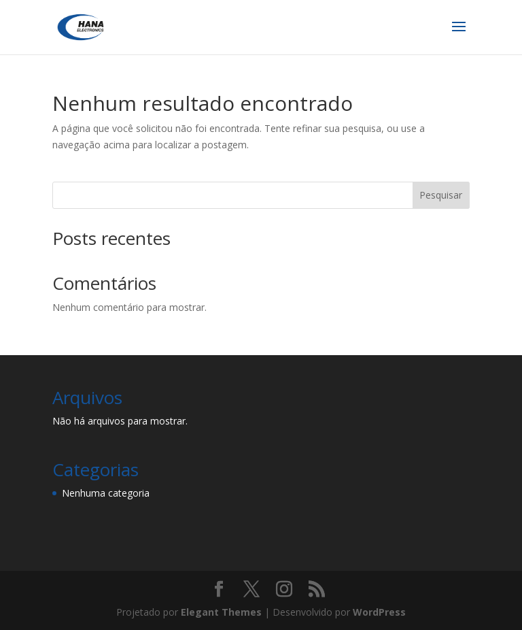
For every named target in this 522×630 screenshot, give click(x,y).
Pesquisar (440, 194)
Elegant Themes (221, 612)
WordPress (379, 612)
